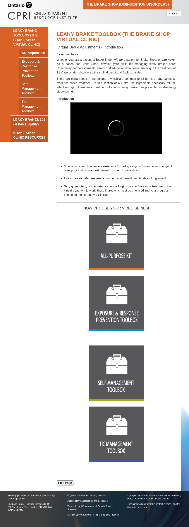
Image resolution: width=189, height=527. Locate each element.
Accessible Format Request (94, 501)
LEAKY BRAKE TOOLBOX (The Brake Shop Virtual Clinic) (26, 37)
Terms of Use (73, 506)
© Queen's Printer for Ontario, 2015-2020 (87, 495)
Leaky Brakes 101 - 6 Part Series (29, 122)
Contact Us (23, 495)
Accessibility (73, 501)
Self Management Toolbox (32, 88)
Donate (21, 498)
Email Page (49, 495)
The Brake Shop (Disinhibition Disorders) (127, 4)
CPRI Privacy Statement (79, 514)
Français (174, 13)
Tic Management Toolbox (32, 106)
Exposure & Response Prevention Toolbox (31, 68)
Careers (12, 498)
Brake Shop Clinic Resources (29, 135)
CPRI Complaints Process (106, 514)
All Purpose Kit (33, 53)
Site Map (12, 495)
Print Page (36, 495)
